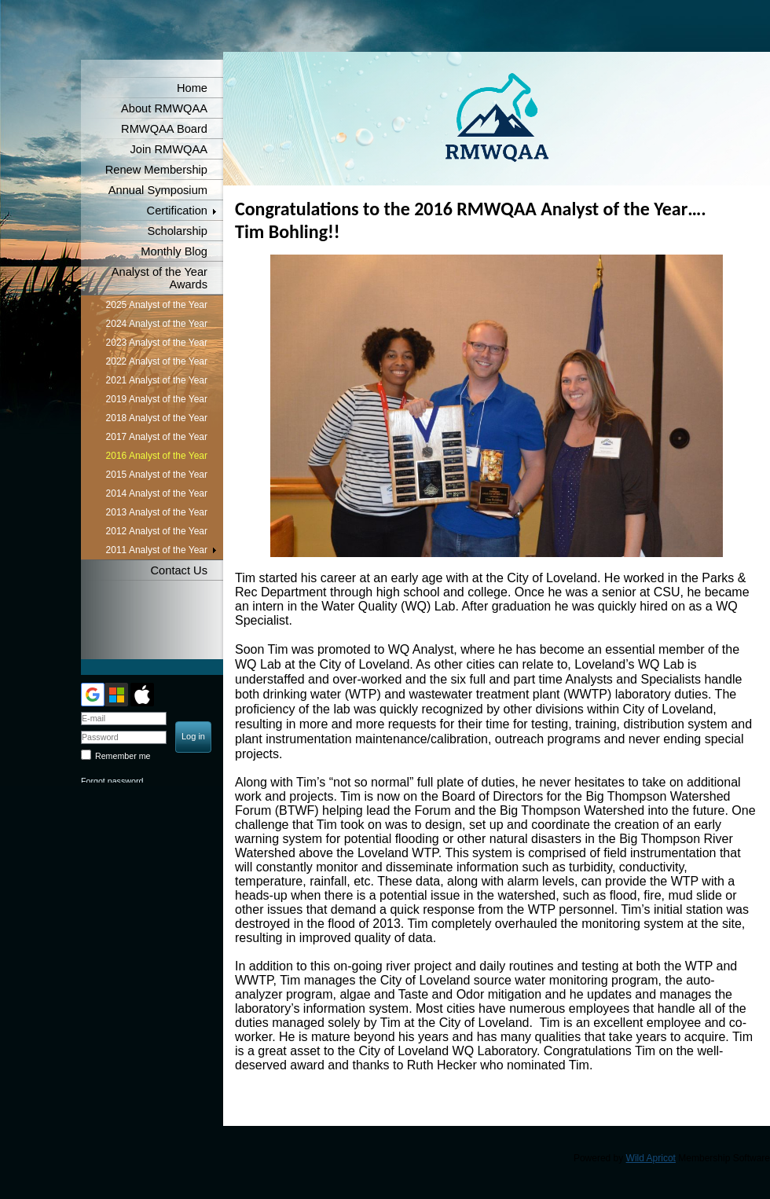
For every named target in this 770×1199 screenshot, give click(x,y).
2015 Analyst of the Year (156, 474)
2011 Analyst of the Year (156, 550)
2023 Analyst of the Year (156, 342)
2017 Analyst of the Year (156, 436)
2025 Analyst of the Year (156, 304)
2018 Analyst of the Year (156, 418)
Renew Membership (156, 169)
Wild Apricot (651, 1158)
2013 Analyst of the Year (156, 512)
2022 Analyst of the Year (156, 361)
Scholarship (177, 231)
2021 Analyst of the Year (156, 380)
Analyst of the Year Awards (159, 278)
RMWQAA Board (164, 129)
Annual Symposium (157, 190)
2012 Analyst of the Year (156, 531)
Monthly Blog (174, 251)
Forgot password (112, 781)
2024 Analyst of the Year (156, 323)
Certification (177, 210)
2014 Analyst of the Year (156, 493)
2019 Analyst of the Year (156, 399)
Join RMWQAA (168, 149)
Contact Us (179, 570)
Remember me (122, 756)
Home (192, 88)
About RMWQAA (164, 108)
